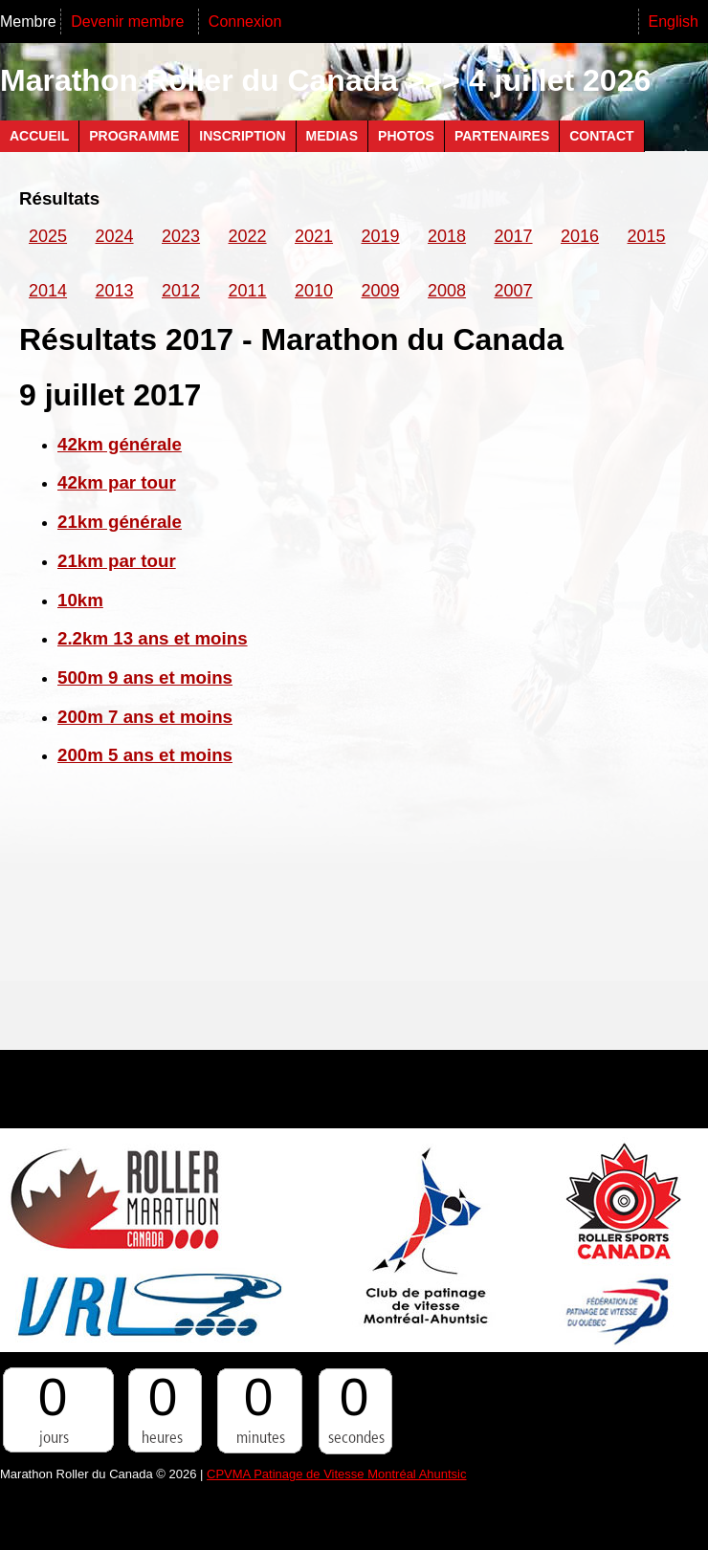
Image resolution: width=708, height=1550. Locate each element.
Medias (332, 135)
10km (80, 600)
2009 (381, 290)
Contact (601, 135)
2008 (447, 290)
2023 (181, 236)
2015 (647, 236)
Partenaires (501, 135)
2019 (381, 236)
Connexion (245, 21)
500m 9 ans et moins (144, 677)
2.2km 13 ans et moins (152, 638)
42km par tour (116, 482)
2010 (314, 290)
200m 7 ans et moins (144, 717)
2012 (181, 290)
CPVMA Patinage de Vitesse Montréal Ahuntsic (336, 1474)
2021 (314, 236)
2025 (48, 236)
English (673, 21)
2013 (115, 290)
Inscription (242, 135)
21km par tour (116, 561)
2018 (447, 236)
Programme (134, 135)
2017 (514, 236)
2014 (48, 290)
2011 (248, 290)
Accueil (39, 135)
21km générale (119, 522)
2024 (115, 236)
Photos (406, 135)
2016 (580, 236)
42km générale (119, 444)
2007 (514, 290)
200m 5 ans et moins (144, 755)
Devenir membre (129, 21)
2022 (248, 236)
